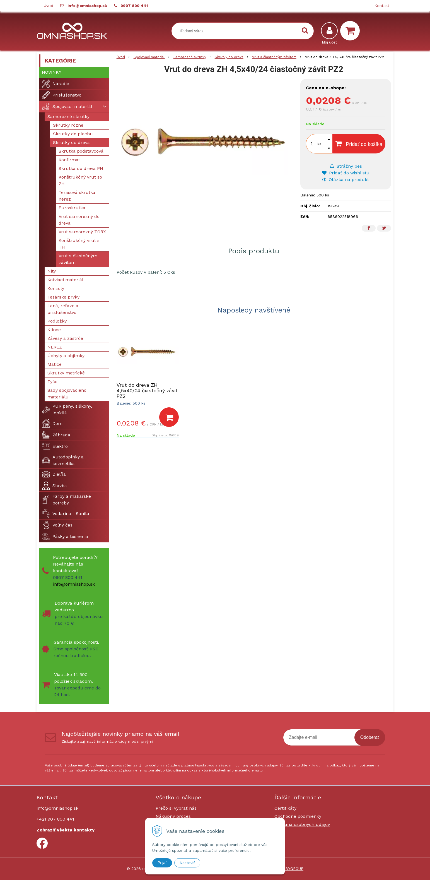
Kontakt (382, 5)
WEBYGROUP (291, 868)
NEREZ (54, 347)
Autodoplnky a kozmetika (63, 460)
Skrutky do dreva (71, 142)
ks (319, 144)
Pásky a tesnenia (65, 536)
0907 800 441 (134, 5)
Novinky (51, 72)
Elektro (55, 446)
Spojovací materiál (67, 106)
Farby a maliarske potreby (66, 500)
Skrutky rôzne (68, 125)
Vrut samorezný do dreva (79, 220)
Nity (51, 271)
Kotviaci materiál (65, 279)
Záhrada (56, 435)
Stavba (54, 486)
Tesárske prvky (63, 297)
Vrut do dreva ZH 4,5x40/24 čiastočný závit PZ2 (147, 390)
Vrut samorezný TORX (82, 231)
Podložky (57, 321)
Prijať (162, 862)
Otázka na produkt (345, 179)
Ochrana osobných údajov (302, 824)
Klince (54, 329)
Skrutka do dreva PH (81, 168)
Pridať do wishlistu (345, 172)
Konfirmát (69, 159)
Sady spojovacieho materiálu (66, 394)
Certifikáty (285, 808)
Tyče (52, 381)
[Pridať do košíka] (169, 417)
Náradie (55, 84)
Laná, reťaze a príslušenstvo (62, 309)
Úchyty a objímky (65, 355)
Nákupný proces (173, 816)
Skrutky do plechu (73, 133)
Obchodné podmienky (297, 816)
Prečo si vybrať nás (176, 808)
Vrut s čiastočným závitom (78, 259)
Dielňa (54, 474)
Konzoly (55, 288)
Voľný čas (57, 525)
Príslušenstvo (61, 95)
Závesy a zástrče (65, 338)
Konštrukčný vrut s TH (79, 244)
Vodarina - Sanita (65, 513)
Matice (54, 364)
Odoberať (369, 737)
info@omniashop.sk (87, 5)
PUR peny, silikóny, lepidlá (67, 409)
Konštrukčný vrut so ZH (80, 180)
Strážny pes (346, 166)
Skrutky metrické (66, 373)
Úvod (48, 5)
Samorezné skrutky (68, 116)
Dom (52, 423)
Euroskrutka (72, 207)
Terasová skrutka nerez (77, 196)
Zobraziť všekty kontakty (66, 830)
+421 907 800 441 (55, 819)
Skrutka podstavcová (81, 151)
